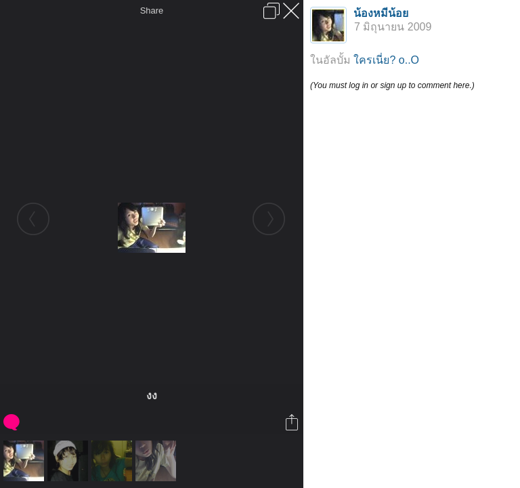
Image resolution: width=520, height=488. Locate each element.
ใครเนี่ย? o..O (386, 60)
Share (152, 10)
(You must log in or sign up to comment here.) (392, 85)
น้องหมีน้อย (380, 13)
